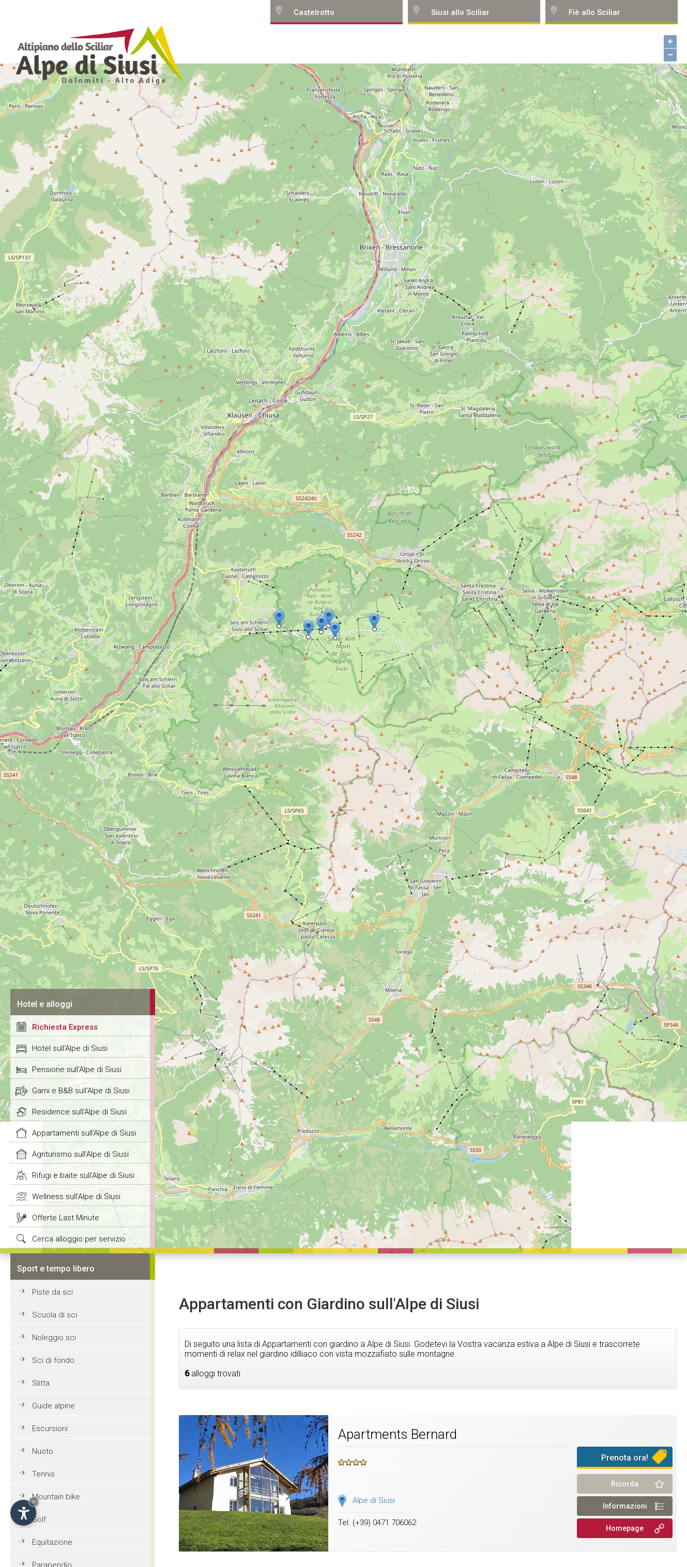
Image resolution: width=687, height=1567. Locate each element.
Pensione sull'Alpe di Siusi (76, 1069)
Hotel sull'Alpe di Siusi (70, 1048)
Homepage (625, 1528)
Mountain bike (56, 1496)
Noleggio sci (54, 1337)
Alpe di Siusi (374, 1500)
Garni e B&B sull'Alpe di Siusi (81, 1090)
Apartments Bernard (397, 1434)
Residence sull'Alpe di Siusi (79, 1111)
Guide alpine (53, 1405)
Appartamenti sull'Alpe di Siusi (84, 1133)
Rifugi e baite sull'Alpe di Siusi (83, 1175)
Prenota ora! (624, 1458)
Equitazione (52, 1542)
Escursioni (50, 1428)
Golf (39, 1519)
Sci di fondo (53, 1360)
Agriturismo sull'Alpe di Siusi (80, 1154)
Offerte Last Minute (65, 1217)
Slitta (41, 1383)
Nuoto (42, 1451)
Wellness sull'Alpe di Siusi (76, 1196)
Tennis (43, 1474)
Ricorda (624, 1484)
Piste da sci (52, 1292)
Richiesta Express (65, 1027)
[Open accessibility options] (23, 1513)
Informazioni (625, 1506)
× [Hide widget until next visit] (34, 1502)
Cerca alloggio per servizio (79, 1239)
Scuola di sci (54, 1315)
